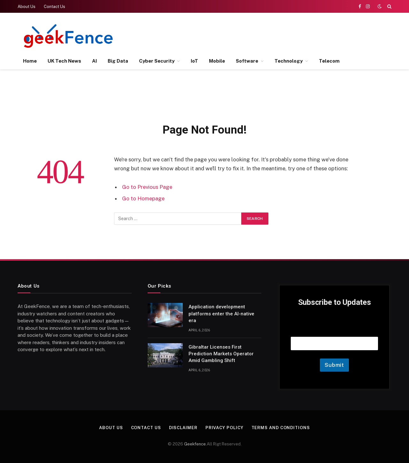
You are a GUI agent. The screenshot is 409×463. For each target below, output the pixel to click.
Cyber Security (156, 61)
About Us (26, 6)
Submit (334, 365)
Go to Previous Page (147, 187)
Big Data (118, 61)
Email (334, 329)
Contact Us (54, 6)
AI (94, 61)
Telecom (329, 61)
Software (247, 61)
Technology (288, 61)
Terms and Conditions (280, 427)
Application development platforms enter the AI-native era (221, 313)
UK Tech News (64, 61)
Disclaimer (183, 427)
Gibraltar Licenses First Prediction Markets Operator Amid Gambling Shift (221, 354)
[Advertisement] (275, 35)
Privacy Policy (224, 427)
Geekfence (195, 444)
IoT (194, 61)
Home (30, 61)
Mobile (217, 61)
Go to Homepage (143, 198)
